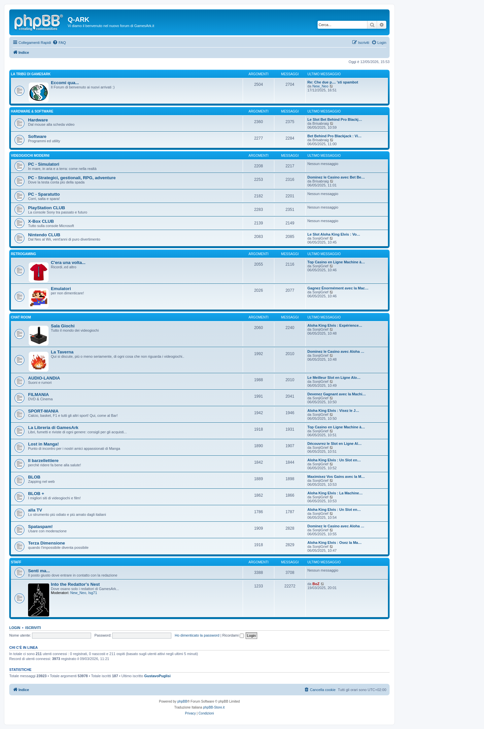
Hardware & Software (32, 111)
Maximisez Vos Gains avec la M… (336, 477)
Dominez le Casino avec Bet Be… (336, 177)
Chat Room (21, 317)
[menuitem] (59, 43)
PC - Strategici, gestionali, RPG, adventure (72, 177)
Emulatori (61, 288)
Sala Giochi (63, 325)
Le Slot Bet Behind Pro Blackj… (334, 119)
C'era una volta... (68, 262)
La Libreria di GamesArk (53, 427)
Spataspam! (40, 526)
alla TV (35, 510)
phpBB (182, 701)
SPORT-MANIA (43, 411)
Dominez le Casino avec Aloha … (335, 351)
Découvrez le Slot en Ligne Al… (334, 444)
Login (14, 628)
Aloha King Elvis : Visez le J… (333, 411)
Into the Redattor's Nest (75, 584)
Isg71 (92, 593)
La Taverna (62, 351)
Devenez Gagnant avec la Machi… (336, 394)
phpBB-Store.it (214, 707)
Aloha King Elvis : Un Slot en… (334, 460)
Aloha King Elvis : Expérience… (334, 325)
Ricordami (233, 635)
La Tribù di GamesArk (31, 74)
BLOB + (36, 493)
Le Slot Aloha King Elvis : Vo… (333, 234)
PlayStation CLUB (46, 207)
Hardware (38, 119)
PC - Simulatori (43, 164)
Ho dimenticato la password (197, 635)
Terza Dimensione (46, 543)
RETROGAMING (23, 254)
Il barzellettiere (43, 460)
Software (37, 136)
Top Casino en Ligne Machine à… (336, 262)
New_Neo (320, 86)
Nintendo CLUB (44, 234)
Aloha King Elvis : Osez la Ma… (334, 543)
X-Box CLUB (41, 221)
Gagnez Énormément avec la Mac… (337, 288)
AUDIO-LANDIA (44, 378)
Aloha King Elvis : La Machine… (335, 493)
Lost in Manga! (43, 444)
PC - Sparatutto (44, 194)
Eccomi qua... (65, 82)
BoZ (315, 584)
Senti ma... (39, 570)
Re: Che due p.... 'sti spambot (332, 82)
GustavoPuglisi (157, 676)
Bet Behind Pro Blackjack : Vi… (334, 136)
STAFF (16, 562)
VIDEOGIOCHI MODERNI (30, 155)
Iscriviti (33, 628)
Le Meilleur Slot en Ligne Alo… (334, 378)
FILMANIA (38, 394)
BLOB (34, 477)
